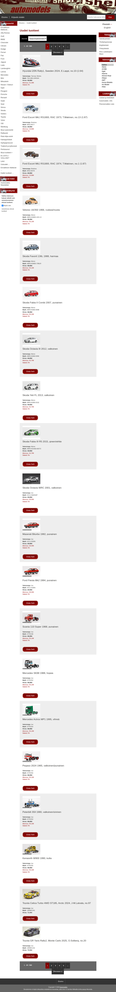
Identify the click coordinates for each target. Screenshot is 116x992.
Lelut (2, 161)
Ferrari (3, 52)
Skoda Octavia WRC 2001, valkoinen (41, 487)
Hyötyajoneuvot (7, 143)
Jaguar (3, 62)
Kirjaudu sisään (17, 17)
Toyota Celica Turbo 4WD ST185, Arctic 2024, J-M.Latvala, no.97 (56, 903)
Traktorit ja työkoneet (9, 146)
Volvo (3, 120)
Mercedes (4, 75)
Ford (2, 59)
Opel (2, 88)
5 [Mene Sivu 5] (63, 46)
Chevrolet (4, 42)
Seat (2, 104)
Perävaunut (5, 149)
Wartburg (4, 127)
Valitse (107, 65)
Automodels (63, 987)
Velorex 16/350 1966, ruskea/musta (41, 209)
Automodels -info (105, 101)
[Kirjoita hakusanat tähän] (96, 17)
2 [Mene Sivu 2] (51, 46)
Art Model (107, 85)
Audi (2, 36)
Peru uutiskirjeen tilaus (105, 53)
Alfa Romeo (5, 33)
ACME (107, 69)
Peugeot (4, 91)
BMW (3, 39)
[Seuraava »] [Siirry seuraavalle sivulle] (57, 52)
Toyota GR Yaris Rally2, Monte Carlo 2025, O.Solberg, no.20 (54, 940)
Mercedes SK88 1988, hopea (37, 673)
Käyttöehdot (104, 45)
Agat (107, 71)
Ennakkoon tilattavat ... (8, 169)
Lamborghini (5, 68)
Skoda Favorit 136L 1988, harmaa (40, 256)
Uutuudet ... (5, 164)
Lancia (3, 72)
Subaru (3, 114)
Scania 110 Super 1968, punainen (40, 626)
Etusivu (4, 17)
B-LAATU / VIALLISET (5, 157)
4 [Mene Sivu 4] (59, 46)
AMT (107, 80)
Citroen (3, 46)
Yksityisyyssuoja (105, 42)
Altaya (107, 78)
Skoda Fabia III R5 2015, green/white (42, 441)
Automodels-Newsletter (5, 184)
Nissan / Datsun (7, 85)
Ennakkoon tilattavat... (5, 28)
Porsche (4, 94)
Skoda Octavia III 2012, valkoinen (40, 348)
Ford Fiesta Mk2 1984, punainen (39, 580)
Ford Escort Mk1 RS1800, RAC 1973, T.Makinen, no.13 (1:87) (54, 117)
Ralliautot (4, 133)
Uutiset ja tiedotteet (106, 98)
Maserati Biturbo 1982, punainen (39, 534)
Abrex (107, 67)
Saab (3, 101)
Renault (4, 98)
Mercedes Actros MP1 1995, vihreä (40, 719)
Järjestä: (25, 38)
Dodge (3, 49)
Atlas (107, 87)
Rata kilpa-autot (7, 136)
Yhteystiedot (104, 48)
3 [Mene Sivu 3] (55, 46)
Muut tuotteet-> (6, 153)
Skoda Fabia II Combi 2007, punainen (42, 302)
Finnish (106, 24)
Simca (3, 107)
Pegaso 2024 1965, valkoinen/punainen (43, 765)
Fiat (2, 55)
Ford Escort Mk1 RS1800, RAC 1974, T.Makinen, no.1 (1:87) (54, 163)
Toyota (3, 117)
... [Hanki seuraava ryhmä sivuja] (67, 46)
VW (2, 123)
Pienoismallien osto (106, 104)
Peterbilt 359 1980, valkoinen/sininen (41, 812)
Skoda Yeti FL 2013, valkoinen (38, 395)
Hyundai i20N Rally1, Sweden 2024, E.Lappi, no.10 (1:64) (52, 71)
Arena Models (107, 82)
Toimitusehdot (104, 39)
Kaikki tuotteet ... (7, 173)
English (107, 27)
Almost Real (107, 76)
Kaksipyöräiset (6, 140)
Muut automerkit (7, 130)
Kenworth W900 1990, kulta (37, 858)
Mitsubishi (4, 81)
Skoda (3, 110)
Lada (2, 65)
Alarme (107, 74)
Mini (2, 78)
